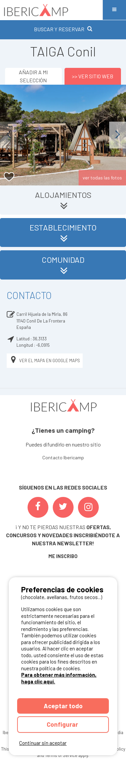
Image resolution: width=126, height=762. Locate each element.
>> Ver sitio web (92, 76)
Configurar (63, 724)
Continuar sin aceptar (43, 743)
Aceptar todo (63, 706)
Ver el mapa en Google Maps (44, 360)
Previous (8, 135)
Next (118, 135)
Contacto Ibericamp (63, 457)
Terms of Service (61, 755)
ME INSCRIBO (63, 556)
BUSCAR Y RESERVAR (63, 29)
